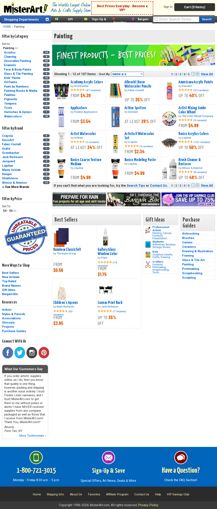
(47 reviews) (93, 90)
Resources (9, 302)
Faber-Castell (11, 144)
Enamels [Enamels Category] (10, 65)
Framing (188, 255)
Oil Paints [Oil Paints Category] (11, 82)
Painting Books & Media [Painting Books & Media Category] (21, 91)
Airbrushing (190, 233)
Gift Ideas (8, 290)
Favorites (120, 22)
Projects (8, 327)
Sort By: (105, 74)
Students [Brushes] (158, 241)
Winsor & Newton (14, 182)
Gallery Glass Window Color (108, 252)
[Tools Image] (148, 264)
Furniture (157, 235)
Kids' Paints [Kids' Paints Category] (12, 78)
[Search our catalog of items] (206, 19)
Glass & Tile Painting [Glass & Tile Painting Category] (19, 74)
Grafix (6, 148)
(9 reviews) (200, 120)
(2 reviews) (92, 142)
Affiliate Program (117, 494)
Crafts (155, 257)
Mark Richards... (66, 306)
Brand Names (11, 285)
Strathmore (10, 178)
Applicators (79, 108)
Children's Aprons (65, 303)
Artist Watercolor (83, 134)
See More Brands (17, 187)
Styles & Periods (13, 314)
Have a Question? (181, 470)
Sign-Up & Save (108, 471)
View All (207, 74)
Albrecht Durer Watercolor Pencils (138, 84)
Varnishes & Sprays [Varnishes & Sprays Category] (18, 112)
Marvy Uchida (11, 170)
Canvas (167, 233)
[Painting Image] (148, 230)
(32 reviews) (201, 90)
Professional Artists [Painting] (160, 228)
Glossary (8, 322)
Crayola (7, 136)
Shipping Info (55, 494)
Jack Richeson (12, 157)
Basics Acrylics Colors (193, 134)
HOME (7, 26)
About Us (76, 494)
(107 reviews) (202, 142)
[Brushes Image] (148, 244)
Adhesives (158, 244)
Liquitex (7, 165)
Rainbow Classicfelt (67, 250)
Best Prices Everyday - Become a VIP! (122, 8)
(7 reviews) (119, 311)
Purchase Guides (14, 331)
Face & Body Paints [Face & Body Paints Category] (18, 69)
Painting (157, 233)
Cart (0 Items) (194, 7)
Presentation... (160, 238)
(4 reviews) (146, 146)
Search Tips (136, 185)
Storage (156, 247)
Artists (6, 309)
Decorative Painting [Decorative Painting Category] (18, 61)
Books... (167, 247)
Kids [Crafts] (155, 251)
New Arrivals (11, 277)
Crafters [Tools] (157, 261)
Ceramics (189, 247)
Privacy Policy (148, 505)
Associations (11, 318)
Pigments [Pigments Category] (11, 99)
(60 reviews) (63, 313)
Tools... (156, 272)
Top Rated (9, 281)
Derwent (133, 111)
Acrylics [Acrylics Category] (10, 52)
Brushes (170, 244)
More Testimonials (32, 435)
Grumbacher (10, 153)
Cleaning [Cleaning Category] (10, 56)
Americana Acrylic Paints (195, 82)
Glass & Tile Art (193, 260)
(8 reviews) (200, 172)
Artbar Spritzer (135, 108)
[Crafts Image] (148, 254)
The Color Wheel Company (197, 116)
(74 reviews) (107, 264)
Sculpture (157, 254)
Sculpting (189, 277)
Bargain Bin (10, 294)
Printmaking (159, 267)
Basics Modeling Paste (140, 160)
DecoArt (8, 140)
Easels (168, 254)
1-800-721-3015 (36, 470)
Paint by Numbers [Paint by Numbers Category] (16, 86)
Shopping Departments (21, 19)
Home (37, 494)
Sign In (168, 7)
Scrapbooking (160, 269)
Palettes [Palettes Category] (10, 95)
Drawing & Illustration (197, 251)
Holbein (78, 137)
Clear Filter (16, 48)
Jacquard (8, 161)
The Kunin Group (66, 253)
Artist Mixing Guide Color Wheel (192, 110)
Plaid (104, 257)
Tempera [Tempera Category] (10, 103)
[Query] (176, 19)
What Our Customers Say (23, 369)
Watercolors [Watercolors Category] (13, 116)
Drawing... (166, 257)
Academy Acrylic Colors (87, 82)
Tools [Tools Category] (8, 108)
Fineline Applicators (85, 111)
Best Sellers (10, 273)
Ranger (7, 174)
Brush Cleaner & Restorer (189, 162)
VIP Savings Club (178, 494)
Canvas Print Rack (110, 303)
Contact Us (158, 185)
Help (158, 494)
